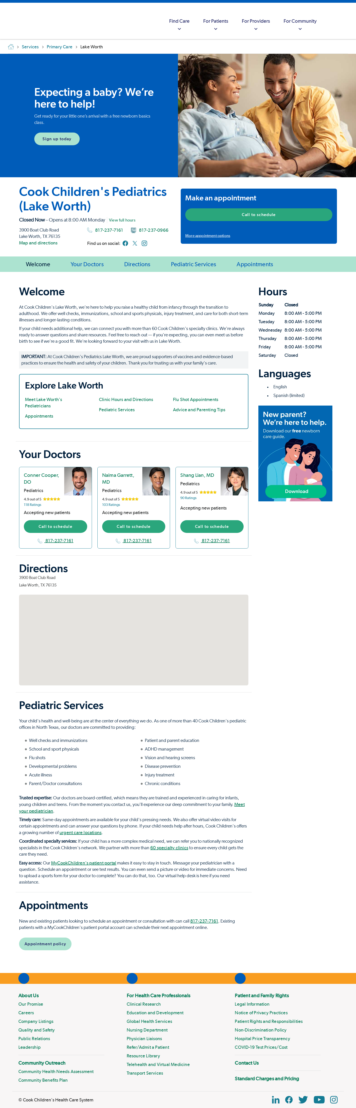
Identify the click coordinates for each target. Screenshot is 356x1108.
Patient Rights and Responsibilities (269, 1021)
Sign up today (57, 138)
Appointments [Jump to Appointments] (255, 264)
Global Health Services (149, 1021)
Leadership (29, 1047)
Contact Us (247, 1063)
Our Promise (30, 1004)
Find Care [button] (179, 25)
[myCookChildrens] (332, 21)
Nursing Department (147, 1030)
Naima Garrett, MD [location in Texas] (118, 478)
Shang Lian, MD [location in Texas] (197, 475)
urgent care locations (80, 832)
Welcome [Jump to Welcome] (38, 264)
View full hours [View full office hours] (122, 220)
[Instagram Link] (334, 1099)
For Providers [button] (256, 25)
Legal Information (252, 1004)
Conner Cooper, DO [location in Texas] (41, 478)
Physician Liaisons (144, 1038)
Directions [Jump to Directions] (137, 264)
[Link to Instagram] (144, 243)
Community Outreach (41, 1063)
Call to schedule (259, 214)
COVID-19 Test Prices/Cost (261, 1047)
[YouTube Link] (319, 1099)
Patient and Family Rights (262, 995)
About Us (28, 995)
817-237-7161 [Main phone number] (105, 230)
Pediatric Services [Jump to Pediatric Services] (193, 264)
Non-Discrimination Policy (261, 1030)
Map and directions (38, 243)
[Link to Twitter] (134, 243)
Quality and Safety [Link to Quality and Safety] (36, 1030)
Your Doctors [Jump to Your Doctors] (87, 264)
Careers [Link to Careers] (26, 1012)
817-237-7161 (56, 540)
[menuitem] (179, 21)
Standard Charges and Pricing (267, 1078)
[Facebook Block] (289, 1099)
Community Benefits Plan (43, 1080)
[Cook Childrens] (5, 21)
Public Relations (34, 1038)
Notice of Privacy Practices (261, 1012)
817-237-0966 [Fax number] (149, 230)
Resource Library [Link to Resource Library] (143, 1056)
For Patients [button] (215, 25)
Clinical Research (144, 1004)
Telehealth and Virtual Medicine (158, 1064)
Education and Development (155, 1012)
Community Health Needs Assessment (56, 1071)
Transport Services (145, 1073)
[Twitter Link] (303, 1099)
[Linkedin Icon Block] (276, 1099)
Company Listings (35, 1021)
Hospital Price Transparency (262, 1038)
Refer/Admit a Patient (148, 1047)
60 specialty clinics (169, 847)
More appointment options (207, 235)
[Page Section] (133, 291)
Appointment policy (45, 943)
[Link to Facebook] (125, 243)
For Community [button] (300, 25)
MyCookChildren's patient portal (83, 863)
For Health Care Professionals (158, 995)
